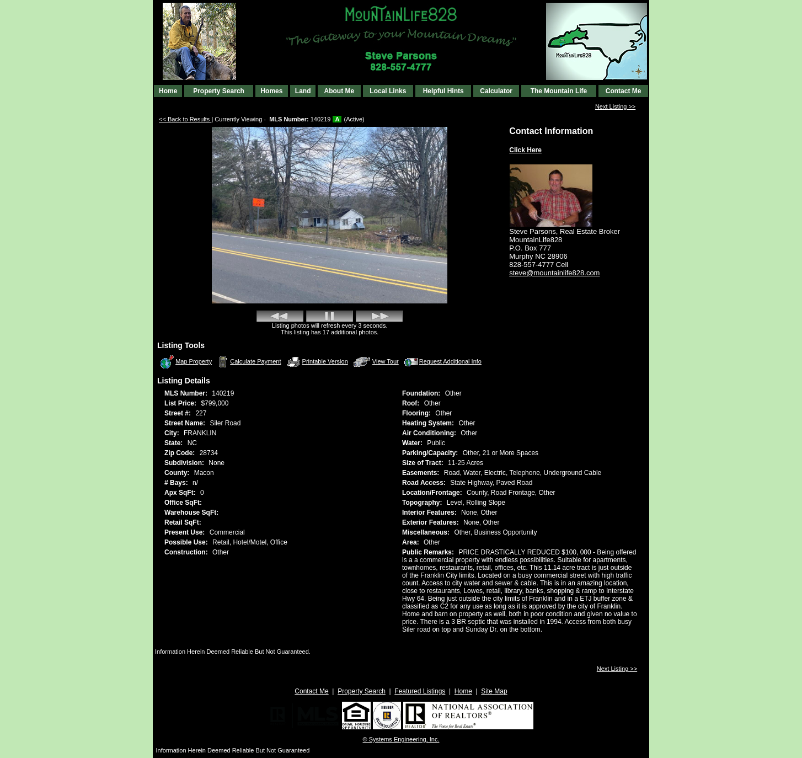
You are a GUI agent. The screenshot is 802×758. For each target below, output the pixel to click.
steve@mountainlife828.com (554, 273)
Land (303, 91)
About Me (339, 91)
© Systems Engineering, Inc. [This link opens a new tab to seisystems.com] (401, 739)
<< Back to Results (185, 119)
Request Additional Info (442, 362)
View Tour (376, 361)
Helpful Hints (443, 91)
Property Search (218, 91)
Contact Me (623, 91)
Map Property (185, 362)
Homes (271, 91)
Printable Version (317, 362)
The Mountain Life (559, 91)
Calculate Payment (248, 362)
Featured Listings (419, 691)
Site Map (494, 691)
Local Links (388, 91)
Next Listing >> (615, 106)
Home (168, 91)
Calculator (496, 91)
